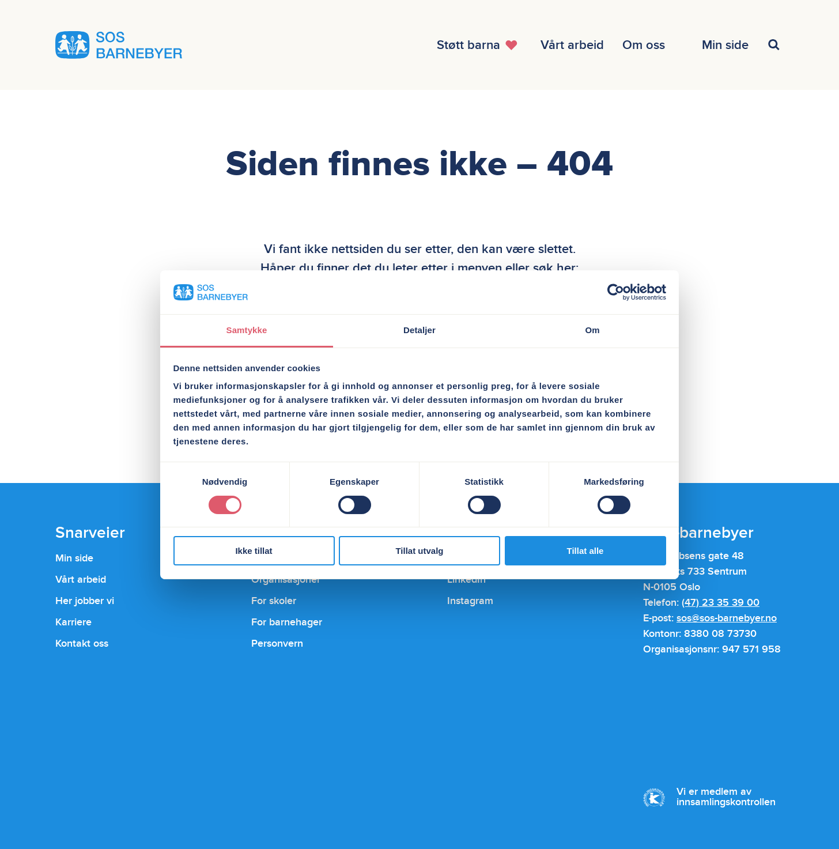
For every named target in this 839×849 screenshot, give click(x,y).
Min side (74, 558)
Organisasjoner (285, 579)
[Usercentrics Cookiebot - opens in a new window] (615, 292)
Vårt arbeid (80, 579)
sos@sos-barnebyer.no (727, 618)
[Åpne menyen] (479, 45)
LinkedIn (466, 579)
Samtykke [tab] (246, 330)
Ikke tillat (253, 551)
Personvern (277, 643)
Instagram (470, 601)
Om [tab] (592, 330)
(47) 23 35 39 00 (720, 603)
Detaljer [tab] (419, 330)
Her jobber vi (84, 601)
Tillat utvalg (419, 551)
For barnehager (286, 622)
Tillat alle (585, 551)
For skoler (273, 601)
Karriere (73, 622)
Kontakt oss (81, 643)
